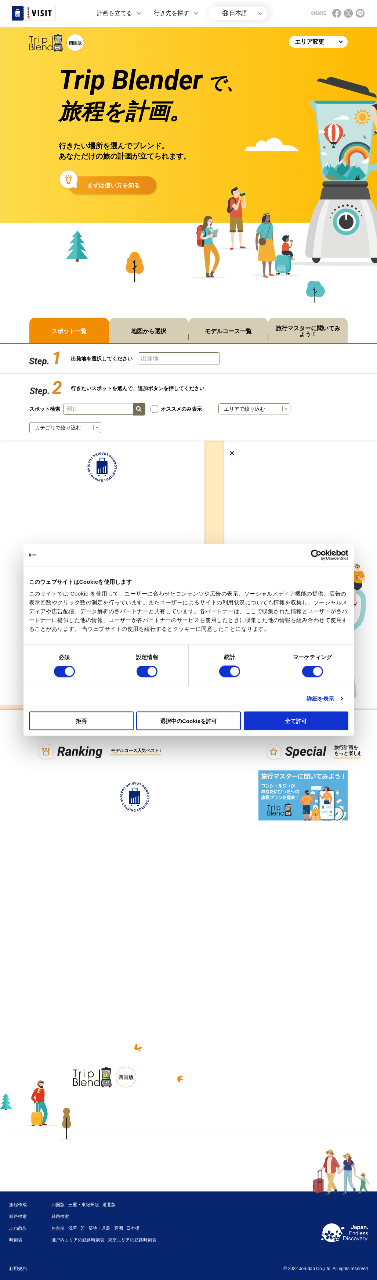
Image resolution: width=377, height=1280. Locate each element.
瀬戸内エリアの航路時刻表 (77, 1240)
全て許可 (296, 721)
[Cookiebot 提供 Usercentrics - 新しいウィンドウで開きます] (316, 555)
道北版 (109, 1204)
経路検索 (60, 1216)
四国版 (58, 1204)
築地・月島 (99, 1228)
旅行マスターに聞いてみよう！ (308, 331)
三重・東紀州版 (83, 1204)
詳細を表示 (320, 698)
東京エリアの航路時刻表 (132, 1240)
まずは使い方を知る (113, 185)
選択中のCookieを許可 (188, 721)
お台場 (58, 1228)
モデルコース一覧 (228, 331)
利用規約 (18, 1268)
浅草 (72, 1228)
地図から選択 (148, 331)
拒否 (81, 721)
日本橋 (132, 1228)
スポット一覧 (69, 331)
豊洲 (118, 1228)
